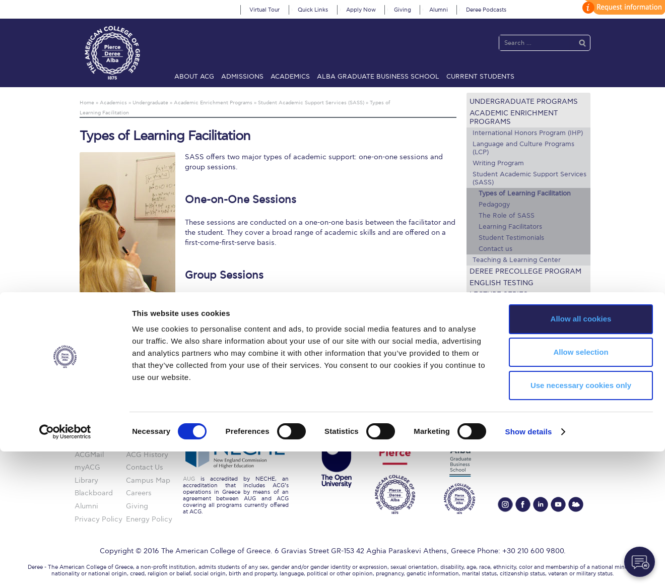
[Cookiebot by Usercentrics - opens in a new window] (65, 567)
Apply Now (361, 10)
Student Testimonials (511, 238)
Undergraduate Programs (524, 101)
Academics (290, 77)
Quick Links (313, 10)
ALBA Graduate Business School (378, 77)
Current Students (480, 77)
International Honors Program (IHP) (528, 133)
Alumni (438, 10)
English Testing (502, 283)
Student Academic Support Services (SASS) (529, 178)
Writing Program (498, 163)
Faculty (485, 306)
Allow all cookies (581, 454)
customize (622, 7)
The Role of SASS (507, 216)
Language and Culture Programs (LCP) (523, 148)
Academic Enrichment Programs (514, 117)
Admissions (242, 77)
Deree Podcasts (486, 10)
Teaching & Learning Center (517, 260)
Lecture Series (499, 294)
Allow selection (580, 487)
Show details (528, 567)
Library (484, 329)
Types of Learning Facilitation (525, 193)
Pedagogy (494, 205)
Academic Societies (509, 352)
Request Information (513, 364)
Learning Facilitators (510, 227)
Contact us (495, 249)
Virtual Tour (264, 10)
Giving (402, 10)
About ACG (194, 77)
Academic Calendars (512, 317)
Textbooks (491, 341)
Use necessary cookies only (580, 520)
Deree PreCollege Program (525, 271)
